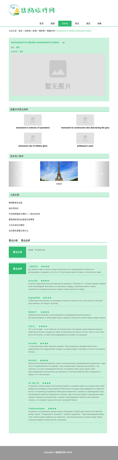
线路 (53, 23)
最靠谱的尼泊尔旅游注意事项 (21, 219)
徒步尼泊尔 (14, 208)
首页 (41, 23)
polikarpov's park (85, 146)
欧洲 (35, 31)
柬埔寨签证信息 (15, 203)
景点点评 (25, 240)
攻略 (99, 23)
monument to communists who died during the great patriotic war (85, 128)
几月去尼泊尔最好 (16, 225)
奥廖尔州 (51, 31)
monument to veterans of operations (33, 128)
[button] (16, 174)
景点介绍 (13, 240)
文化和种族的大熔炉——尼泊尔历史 (24, 214)
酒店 (88, 23)
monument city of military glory (32, 146)
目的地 (65, 23)
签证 (77, 23)
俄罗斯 (42, 31)
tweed (59, 184)
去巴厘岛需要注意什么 (18, 231)
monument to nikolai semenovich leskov (74, 31)
